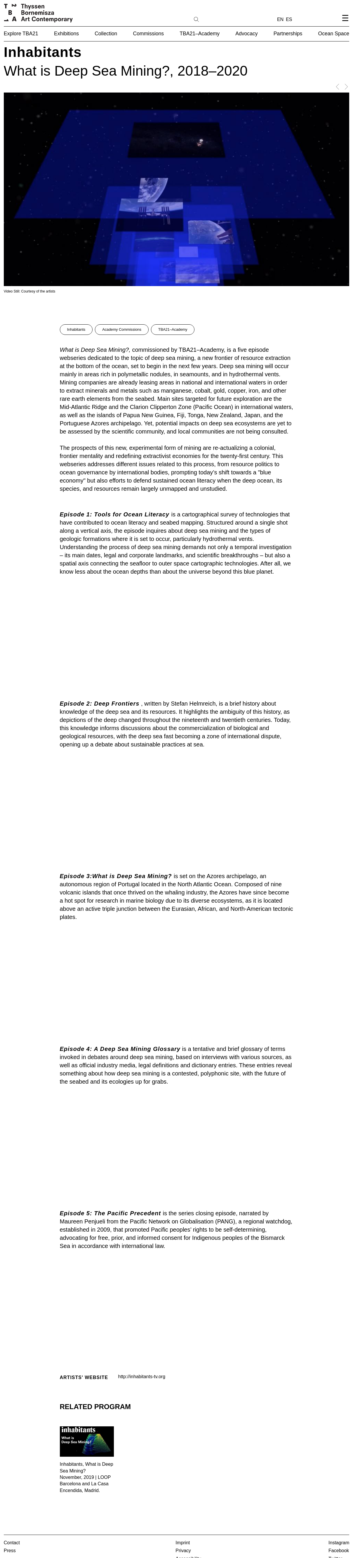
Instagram (338, 1542)
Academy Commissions (121, 329)
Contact (12, 1542)
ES (289, 19)
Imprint (182, 1542)
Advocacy (246, 33)
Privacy (183, 1550)
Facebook (338, 1550)
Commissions (148, 33)
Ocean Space (333, 33)
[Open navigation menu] (345, 23)
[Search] (215, 18)
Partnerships (288, 33)
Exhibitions (66, 33)
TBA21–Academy (200, 33)
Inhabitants (76, 329)
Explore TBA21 (21, 33)
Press (10, 1550)
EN (280, 19)
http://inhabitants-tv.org (142, 1376)
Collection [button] (106, 33)
